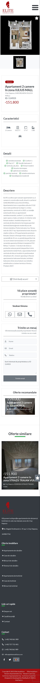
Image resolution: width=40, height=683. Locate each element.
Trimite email (20, 378)
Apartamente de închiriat (12, 576)
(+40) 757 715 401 (10, 644)
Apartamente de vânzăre (12, 550)
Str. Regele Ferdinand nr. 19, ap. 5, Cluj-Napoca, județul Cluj (20, 529)
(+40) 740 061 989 (10, 639)
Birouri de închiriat (9, 586)
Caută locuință (8, 616)
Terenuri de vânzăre (10, 566)
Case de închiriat (9, 581)
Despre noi (7, 611)
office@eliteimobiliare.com (12, 654)
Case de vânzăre (9, 556)
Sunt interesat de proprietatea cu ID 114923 (20, 367)
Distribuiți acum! (19, 279)
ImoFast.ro (19, 680)
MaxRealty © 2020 (28, 678)
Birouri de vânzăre (9, 561)
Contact (6, 621)
